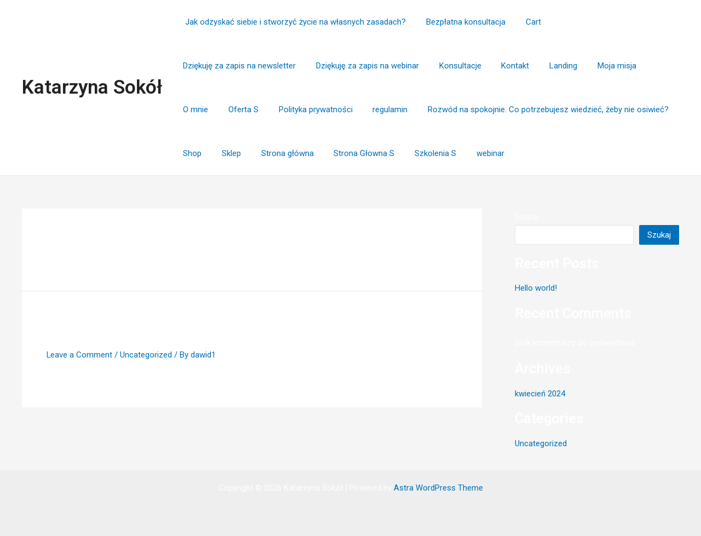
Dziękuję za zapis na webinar (232, 66)
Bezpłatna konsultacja (460, 22)
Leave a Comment (80, 355)
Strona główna (587, 109)
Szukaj (526, 217)
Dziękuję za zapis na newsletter (604, 22)
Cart (524, 22)
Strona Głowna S (211, 153)
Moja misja (467, 66)
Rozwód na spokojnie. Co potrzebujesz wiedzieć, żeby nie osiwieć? (353, 109)
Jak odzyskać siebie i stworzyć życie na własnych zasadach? (292, 22)
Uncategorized (146, 355)
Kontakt (373, 66)
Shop (499, 109)
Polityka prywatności (628, 66)
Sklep (534, 109)
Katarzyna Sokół (92, 87)
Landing (418, 66)
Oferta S (560, 66)
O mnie (515, 66)
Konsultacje (322, 66)
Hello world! (90, 327)
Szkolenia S (279, 153)
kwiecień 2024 (540, 394)
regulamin (198, 109)
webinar (330, 153)
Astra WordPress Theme (438, 488)
